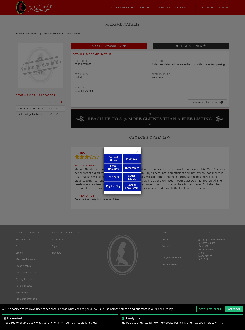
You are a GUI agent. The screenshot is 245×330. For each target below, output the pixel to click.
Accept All (234, 309)
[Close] (137, 152)
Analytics (132, 318)
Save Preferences (210, 309)
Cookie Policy (164, 309)
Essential (14, 318)
